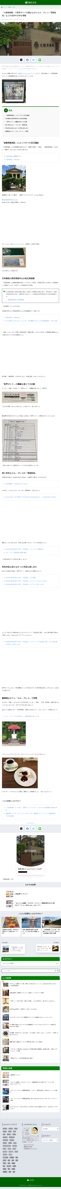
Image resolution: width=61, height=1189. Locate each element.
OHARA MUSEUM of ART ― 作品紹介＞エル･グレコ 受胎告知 (24, 551)
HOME (30, 1182)
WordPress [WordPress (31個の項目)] (11, 1139)
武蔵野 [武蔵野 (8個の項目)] (14, 1168)
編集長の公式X (28, 1148)
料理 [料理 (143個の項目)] (9, 1165)
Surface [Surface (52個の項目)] (9, 1136)
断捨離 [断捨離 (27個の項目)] (13, 1165)
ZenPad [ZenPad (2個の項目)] (5, 1145)
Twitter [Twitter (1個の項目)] (14, 1136)
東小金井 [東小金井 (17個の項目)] (9, 1168)
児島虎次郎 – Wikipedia (13, 317)
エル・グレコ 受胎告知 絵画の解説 (16, 555)
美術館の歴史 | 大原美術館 (16, 299)
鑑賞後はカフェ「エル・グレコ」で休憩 (16, 131)
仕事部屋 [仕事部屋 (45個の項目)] (12, 1159)
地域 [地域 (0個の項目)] (9, 1162)
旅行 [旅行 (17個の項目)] (4, 1168)
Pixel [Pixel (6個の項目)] (14, 1133)
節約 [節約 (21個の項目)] (9, 1171)
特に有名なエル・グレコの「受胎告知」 (16, 125)
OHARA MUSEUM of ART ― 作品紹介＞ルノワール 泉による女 (25, 586)
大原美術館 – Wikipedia (13, 159)
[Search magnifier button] (58, 973)
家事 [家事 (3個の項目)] (13, 1162)
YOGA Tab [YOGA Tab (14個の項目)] (5, 1142)
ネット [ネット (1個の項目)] (10, 1156)
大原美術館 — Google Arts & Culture (17, 486)
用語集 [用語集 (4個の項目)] (4, 1171)
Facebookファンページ (30, 1150)
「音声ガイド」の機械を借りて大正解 (16, 122)
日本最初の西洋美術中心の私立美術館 (16, 118)
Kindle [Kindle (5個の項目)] (9, 1133)
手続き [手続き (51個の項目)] (4, 1165)
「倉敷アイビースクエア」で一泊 (27, 73)
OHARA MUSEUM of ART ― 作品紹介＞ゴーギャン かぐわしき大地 (26, 583)
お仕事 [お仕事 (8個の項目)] (10, 1145)
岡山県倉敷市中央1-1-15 (10, 200)
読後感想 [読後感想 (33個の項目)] (5, 1173)
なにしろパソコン (29, 1146)
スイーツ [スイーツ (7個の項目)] (11, 1153)
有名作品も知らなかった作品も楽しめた (16, 128)
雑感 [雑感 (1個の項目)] (10, 1173)
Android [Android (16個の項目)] (10, 1130)
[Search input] (28, 973)
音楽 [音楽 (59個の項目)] (14, 1173)
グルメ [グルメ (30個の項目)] (14, 1150)
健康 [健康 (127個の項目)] (17, 1159)
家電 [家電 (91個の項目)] (17, 1162)
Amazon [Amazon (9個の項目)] (5, 1130)
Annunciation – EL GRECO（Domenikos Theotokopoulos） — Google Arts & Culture (31, 499)
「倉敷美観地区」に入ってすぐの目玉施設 (17, 115)
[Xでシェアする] (21, 60)
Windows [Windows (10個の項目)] (5, 1139)
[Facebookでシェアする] (27, 60)
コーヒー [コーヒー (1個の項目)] (5, 1153)
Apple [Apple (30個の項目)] (15, 1130)
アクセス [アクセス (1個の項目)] (15, 1147)
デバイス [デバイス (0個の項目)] (5, 1156)
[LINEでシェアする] (40, 60)
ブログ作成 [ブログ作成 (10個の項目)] (5, 1159)
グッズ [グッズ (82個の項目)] (9, 1150)
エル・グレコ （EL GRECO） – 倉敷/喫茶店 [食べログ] (22, 718)
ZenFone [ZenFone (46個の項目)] (12, 1142)
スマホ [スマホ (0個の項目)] (16, 1153)
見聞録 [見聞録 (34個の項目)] (13, 1171)
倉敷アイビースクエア (17, 244)
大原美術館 (9, 156)
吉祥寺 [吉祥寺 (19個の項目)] (4, 1162)
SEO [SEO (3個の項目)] (4, 1136)
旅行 (12, 881)
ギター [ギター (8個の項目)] (4, 1150)
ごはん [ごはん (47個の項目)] (14, 1145)
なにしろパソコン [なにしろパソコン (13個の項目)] (7, 1147)
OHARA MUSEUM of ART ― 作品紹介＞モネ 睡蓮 (21, 580)
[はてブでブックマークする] (33, 60)
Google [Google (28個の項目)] (4, 1133)
